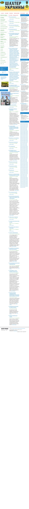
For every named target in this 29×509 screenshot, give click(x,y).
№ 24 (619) (26, 153)
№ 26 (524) (24, 184)
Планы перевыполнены (23, 22)
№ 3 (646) (26, 144)
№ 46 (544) (26, 177)
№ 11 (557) (24, 173)
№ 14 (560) (24, 172)
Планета (1, 50)
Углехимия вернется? (13, 29)
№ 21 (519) (21, 186)
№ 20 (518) (24, 186)
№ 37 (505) (26, 180)
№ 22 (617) (24, 154)
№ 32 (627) (21, 151)
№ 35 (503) (24, 181)
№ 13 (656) (24, 141)
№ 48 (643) (26, 145)
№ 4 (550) (26, 175)
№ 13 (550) (26, 172)
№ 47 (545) (24, 177)
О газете (2, 13)
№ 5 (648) (21, 144)
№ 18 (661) (26, 139)
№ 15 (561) (21, 172)
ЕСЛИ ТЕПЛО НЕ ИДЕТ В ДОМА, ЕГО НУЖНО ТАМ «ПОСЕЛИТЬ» (14, 197)
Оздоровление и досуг (3, 57)
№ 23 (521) (24, 185)
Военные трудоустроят (13, 161)
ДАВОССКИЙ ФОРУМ (13, 232)
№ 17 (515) (24, 187)
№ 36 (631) (26, 149)
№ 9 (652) (26, 142)
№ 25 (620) (24, 153)
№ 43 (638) (24, 147)
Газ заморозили (12, 146)
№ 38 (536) (24, 180)
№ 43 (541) (26, 178)
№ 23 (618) (21, 154)
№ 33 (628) (26, 150)
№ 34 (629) (24, 150)
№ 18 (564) (21, 171)
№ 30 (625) (26, 151)
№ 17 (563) (24, 171)
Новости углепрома (17, 26)
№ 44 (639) (21, 147)
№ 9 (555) (21, 174)
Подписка (11, 13)
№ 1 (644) (24, 145)
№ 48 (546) (21, 177)
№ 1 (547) (26, 176)
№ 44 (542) (24, 178)
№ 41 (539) (24, 179)
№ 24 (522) (21, 185)
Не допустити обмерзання (13, 25)
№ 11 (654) (21, 142)
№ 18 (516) (21, 187)
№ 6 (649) (26, 143)
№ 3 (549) (21, 176)
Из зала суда (2, 45)
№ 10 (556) (26, 173)
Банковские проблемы (23, 84)
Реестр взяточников (12, 104)
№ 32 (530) (24, 182)
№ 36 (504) (21, 181)
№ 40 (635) (24, 148)
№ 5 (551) (24, 175)
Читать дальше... (11, 23)
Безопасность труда (3, 32)
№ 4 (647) (24, 144)
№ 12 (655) (26, 141)
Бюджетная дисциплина (13, 142)
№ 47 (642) (21, 146)
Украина (16, 193)
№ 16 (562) (26, 171)
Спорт (16, 308)
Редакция (6, 13)
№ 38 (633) (21, 149)
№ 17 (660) (21, 140)
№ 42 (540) (21, 179)
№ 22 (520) (26, 185)
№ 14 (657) (21, 141)
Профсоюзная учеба (3, 28)
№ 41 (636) (21, 148)
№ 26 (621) (21, 153)
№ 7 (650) (24, 143)
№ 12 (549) (21, 173)
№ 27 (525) (21, 184)
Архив (27, 13)
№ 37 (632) (24, 149)
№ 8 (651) (21, 143)
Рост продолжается (12, 16)
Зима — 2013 (2, 63)
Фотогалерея (22, 13)
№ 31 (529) (26, 182)
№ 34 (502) (26, 181)
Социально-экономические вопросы (2, 34)
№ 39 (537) (21, 180)
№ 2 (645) (21, 145)
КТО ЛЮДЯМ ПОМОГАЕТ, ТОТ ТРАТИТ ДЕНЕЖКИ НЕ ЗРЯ (14, 34)
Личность (1, 23)
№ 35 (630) (21, 150)
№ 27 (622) (26, 152)
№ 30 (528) (21, 183)
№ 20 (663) (21, 139)
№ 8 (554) (24, 174)
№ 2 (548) (24, 176)
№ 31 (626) (24, 151)
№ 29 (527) (24, 183)
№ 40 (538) (26, 179)
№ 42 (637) (26, 147)
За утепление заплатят (13, 192)
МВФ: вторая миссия (23, 61)
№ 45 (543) (21, 178)
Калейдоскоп (2, 55)
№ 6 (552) (21, 175)
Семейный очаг (2, 52)
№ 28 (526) (26, 183)
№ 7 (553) (26, 174)
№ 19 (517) (26, 186)
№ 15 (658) (26, 140)
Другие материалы (17, 265)
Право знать (2, 43)
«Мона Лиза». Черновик (13, 217)
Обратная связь (16, 13)
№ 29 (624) (21, 152)
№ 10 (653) (24, 142)
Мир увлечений (2, 60)
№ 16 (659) (24, 140)
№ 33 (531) (21, 182)
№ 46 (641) (24, 146)
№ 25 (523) (26, 184)
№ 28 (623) (24, 152)
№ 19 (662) (24, 139)
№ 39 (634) (26, 148)
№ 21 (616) (26, 154)
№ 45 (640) (26, 146)
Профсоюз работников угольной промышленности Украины (18, 328)
